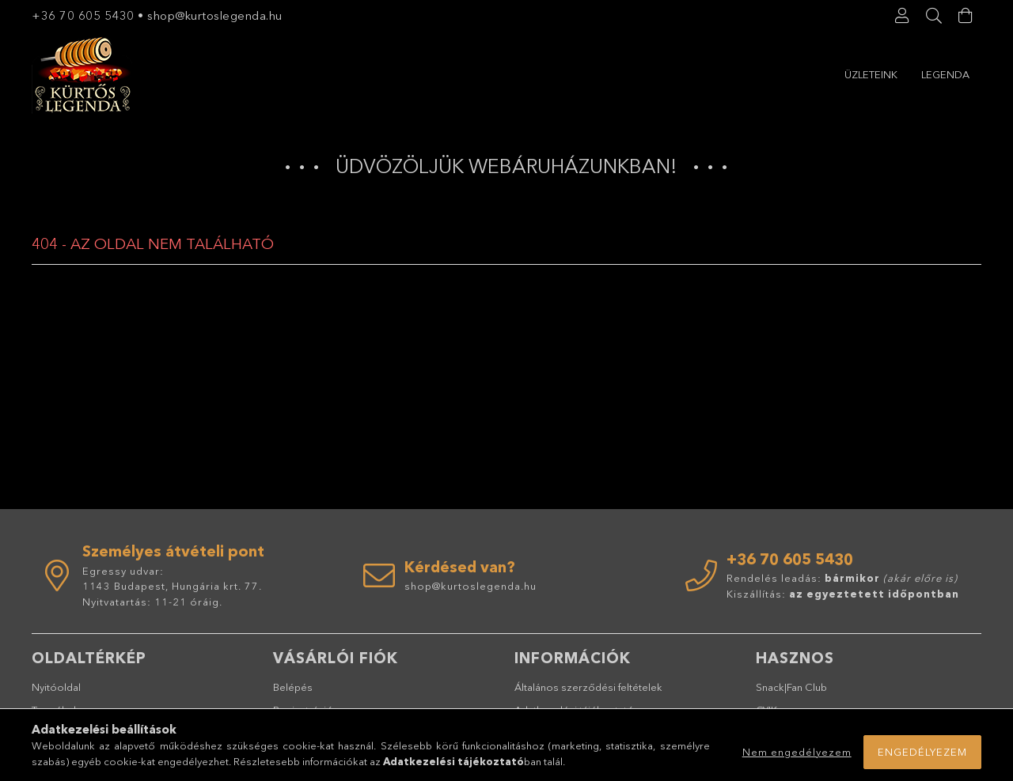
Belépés (293, 687)
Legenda (868, 74)
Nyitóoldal (56, 687)
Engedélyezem (922, 751)
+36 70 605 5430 (83, 15)
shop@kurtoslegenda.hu (216, 15)
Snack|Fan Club (791, 687)
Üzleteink (942, 74)
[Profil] (902, 16)
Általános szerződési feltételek (588, 687)
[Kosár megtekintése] (965, 16)
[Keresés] (934, 16)
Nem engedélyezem (797, 751)
